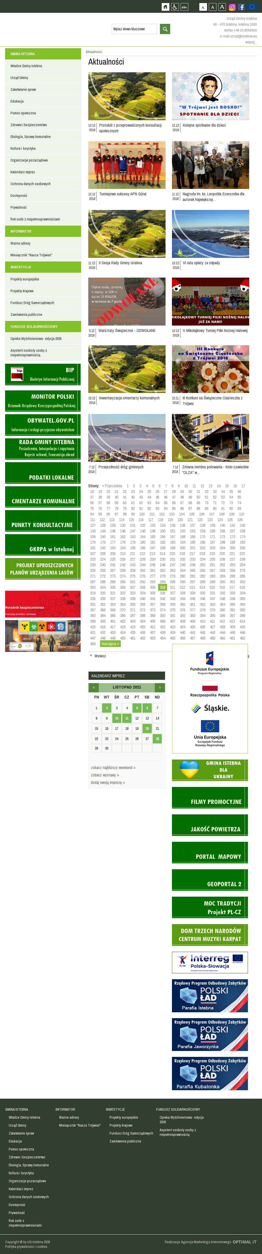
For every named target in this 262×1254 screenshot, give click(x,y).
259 (132, 570)
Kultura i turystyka (23, 148)
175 (92, 542)
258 (122, 570)
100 (142, 514)
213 (152, 553)
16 (235, 486)
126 (240, 519)
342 (162, 598)
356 (142, 604)
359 (172, 604)
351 (92, 604)
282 (202, 576)
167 (172, 536)
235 (212, 559)
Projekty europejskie (24, 279)
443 (212, 632)
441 (192, 632)
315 (212, 587)
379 (212, 610)
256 (102, 570)
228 (142, 559)
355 (132, 604)
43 (141, 497)
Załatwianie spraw (23, 89)
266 (202, 570)
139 (212, 525)
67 (182, 502)
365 (232, 604)
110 (241, 514)
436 (142, 632)
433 (112, 632)
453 (152, 638)
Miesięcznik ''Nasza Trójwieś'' (31, 255)
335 (92, 598)
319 (92, 593)
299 (212, 581)
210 (122, 553)
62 (141, 502)
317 (232, 587)
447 (92, 638)
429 (232, 627)
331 (212, 593)
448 (102, 638)
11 (194, 486)
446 (242, 632)
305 (112, 587)
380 (222, 610)
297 (192, 581)
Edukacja (17, 101)
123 (210, 519)
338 (122, 598)
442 (202, 632)
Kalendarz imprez (22, 172)
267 (212, 570)
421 (152, 627)
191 (92, 548)
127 (92, 525)
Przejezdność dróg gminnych (121, 467)
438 (162, 632)
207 (92, 553)
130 (122, 525)
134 (162, 525)
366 (242, 604)
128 (102, 525)
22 (124, 491)
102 (162, 514)
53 (223, 497)
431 (92, 632)
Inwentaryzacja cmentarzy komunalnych (129, 398)
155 (212, 531)
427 (212, 627)
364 (222, 604)
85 (174, 508)
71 (214, 502)
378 (202, 610)
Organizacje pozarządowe (29, 160)
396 (222, 615)
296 (182, 581)
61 (133, 502)
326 (162, 593)
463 (92, 643)
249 (192, 565)
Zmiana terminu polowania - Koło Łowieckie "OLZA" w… (215, 469)
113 (111, 519)
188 (222, 542)
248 (182, 565)
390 (162, 615)
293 (152, 581)
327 (172, 593)
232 (182, 559)
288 (102, 581)
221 (232, 553)
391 (172, 615)
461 (232, 638)
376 (182, 610)
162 (122, 536)
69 (198, 502)
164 (142, 536)
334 (242, 593)
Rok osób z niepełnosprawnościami (35, 219)
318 (242, 587)
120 (180, 519)
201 (192, 548)
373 (152, 610)
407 (172, 621)
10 (186, 486)
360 (182, 604)
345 (192, 598)
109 (231, 514)
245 (152, 565)
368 (102, 610)
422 (162, 627)
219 (212, 553)
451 (132, 638)
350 (242, 598)
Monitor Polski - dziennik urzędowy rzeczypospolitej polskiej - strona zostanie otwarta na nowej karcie (43, 401)
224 (102, 559)
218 (202, 553)
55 (239, 497)
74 (239, 502)
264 (182, 570)
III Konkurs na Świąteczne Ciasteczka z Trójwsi (213, 400)
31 (198, 491)
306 (122, 587)
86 (182, 508)
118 (160, 519)
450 (122, 638)
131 (132, 525)
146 (122, 531)
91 (223, 508)
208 (102, 553)
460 (222, 638)
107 (211, 514)
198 (162, 548)
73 (231, 502)
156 (222, 531)
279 (172, 576)
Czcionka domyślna (203, 7)
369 (112, 610)
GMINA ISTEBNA (22, 54)
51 (206, 497)
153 (192, 531)
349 (232, 598)
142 (242, 525)
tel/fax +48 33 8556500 (240, 30)
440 (182, 632)
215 (172, 553)
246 (162, 565)
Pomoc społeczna (23, 113)
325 (152, 593)
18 (92, 491)
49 (190, 497)
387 (132, 615)
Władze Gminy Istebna (26, 66)
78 (116, 508)
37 (92, 497)
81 (141, 508)
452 (142, 638)
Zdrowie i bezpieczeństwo (28, 125)
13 (210, 486)
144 (102, 531)
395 (212, 615)
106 (201, 514)
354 (122, 604)
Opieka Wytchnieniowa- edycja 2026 (35, 338)
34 (223, 491)
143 (92, 531)
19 (100, 491)
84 (165, 508)
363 (212, 604)
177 (112, 542)
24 (141, 491)
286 (242, 576)
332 (222, 593)
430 (242, 627)
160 (102, 536)
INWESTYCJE (20, 267)
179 (132, 542)
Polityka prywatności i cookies (26, 1246)
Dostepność (18, 195)
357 (152, 604)
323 (132, 593)
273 (112, 576)
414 (242, 621)
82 (149, 508)
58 (108, 502)
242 (122, 565)
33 (214, 491)
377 (192, 610)
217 (192, 553)
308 (142, 587)
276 (142, 576)
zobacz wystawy (105, 775)
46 (165, 497)
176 (102, 542)
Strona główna (165, 7)
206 (242, 548)
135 (172, 525)
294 (162, 581)
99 (133, 514)
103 (171, 514)
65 (165, 502)
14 (218, 486)
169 (192, 536)
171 (212, 536)
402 (122, 621)
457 (192, 638)
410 (202, 621)
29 (182, 491)
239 (92, 565)
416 (102, 627)
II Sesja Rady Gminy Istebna (120, 263)
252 (222, 565)
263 (172, 570)
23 (133, 491)
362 (202, 604)
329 (192, 593)
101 (152, 514)
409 (192, 621)
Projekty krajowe (22, 291)
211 (132, 553)
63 (149, 502)
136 (182, 525)
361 (192, 604)
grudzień (160, 687)
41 (124, 497)
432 (102, 632)
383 (92, 615)
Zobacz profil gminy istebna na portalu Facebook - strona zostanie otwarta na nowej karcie (241, 7)
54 (231, 497)
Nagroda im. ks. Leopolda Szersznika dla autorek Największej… (213, 196)
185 (192, 542)
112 (102, 519)
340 (142, 598)
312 (182, 587)
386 (122, 615)
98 (124, 514)
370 (122, 610)
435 (132, 632)
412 (222, 621)
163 (132, 536)
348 (222, 598)
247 (172, 565)
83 (157, 508)
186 (202, 542)
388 (142, 615)
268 (222, 570)
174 (242, 536)
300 (222, 581)
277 (152, 576)
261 (152, 570)
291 (132, 581)
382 (242, 610)
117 (150, 519)
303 (92, 587)
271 (92, 576)
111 (92, 519)
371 (132, 610)
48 (182, 497)
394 (202, 615)
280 (182, 576)
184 (182, 542)
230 (162, 559)
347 (212, 598)
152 (182, 531)
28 (174, 491)
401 (112, 621)
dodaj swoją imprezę (108, 782)
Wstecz (100, 656)
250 (202, 565)
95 (100, 514)
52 (214, 497)
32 (206, 491)
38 (100, 497)
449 (112, 638)
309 (152, 587)
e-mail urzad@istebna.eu (238, 36)
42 (133, 497)
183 (172, 542)
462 (242, 638)
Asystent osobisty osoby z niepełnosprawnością (28, 352)
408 (182, 621)
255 (92, 570)
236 (222, 559)
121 (190, 519)
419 (132, 627)
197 (152, 548)
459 (212, 638)
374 (162, 610)
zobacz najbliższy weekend (113, 767)
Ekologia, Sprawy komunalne (30, 136)
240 (102, 565)
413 (232, 621)
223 (92, 559)
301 (232, 581)
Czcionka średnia (212, 7)
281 (192, 576)
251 (212, 565)
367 (92, 610)
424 (182, 627)
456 (182, 638)
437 (152, 632)
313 (192, 587)
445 (232, 632)
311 (172, 587)
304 (102, 587)
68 (190, 502)
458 (202, 638)
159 (92, 536)
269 (232, 570)
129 (112, 525)
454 (162, 638)
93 (239, 508)
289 (112, 581)
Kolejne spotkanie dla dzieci (204, 125)
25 (149, 491)
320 (102, 593)
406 (162, 621)
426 (202, 627)
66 (174, 502)
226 (122, 559)
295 (172, 581)
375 (172, 610)
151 (172, 531)
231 (172, 559)
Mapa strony (184, 7)
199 (172, 548)
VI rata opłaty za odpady (201, 263)
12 (202, 486)
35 (231, 491)
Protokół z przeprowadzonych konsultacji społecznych (130, 128)
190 (242, 542)
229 (152, 559)
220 (222, 553)
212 (142, 553)
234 (202, 559)
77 (108, 508)
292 (142, 581)
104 (181, 514)
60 (124, 502)
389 (152, 615)
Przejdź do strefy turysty (257, 92)
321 (112, 593)
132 (142, 525)
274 (122, 576)
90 (214, 508)
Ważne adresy (20, 243)
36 (239, 491)
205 (232, 548)
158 (242, 531)
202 (202, 548)
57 (100, 502)
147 (132, 531)
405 (152, 621)
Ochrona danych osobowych (30, 183)
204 (222, 548)
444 (222, 632)
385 (112, 615)
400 (102, 621)
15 (226, 486)
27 (165, 491)
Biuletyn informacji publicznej (43, 374)
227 (132, 559)
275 (132, 576)
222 (242, 553)
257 (112, 570)
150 (162, 531)
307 (132, 587)
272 (102, 576)
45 (157, 497)
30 (190, 491)
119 (170, 519)
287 (92, 581)
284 (222, 576)
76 (100, 508)
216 (182, 553)
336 (102, 598)
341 (152, 598)
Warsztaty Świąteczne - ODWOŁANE (127, 330)
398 (242, 615)
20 (108, 491)
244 (142, 565)
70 (206, 502)
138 (202, 525)
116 (141, 519)
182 (162, 542)
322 (122, 593)
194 (122, 548)
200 (182, 548)
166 (162, 536)
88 (198, 508)
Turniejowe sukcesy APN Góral (122, 194)
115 (131, 519)
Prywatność (18, 207)
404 (142, 621)
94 (92, 514)
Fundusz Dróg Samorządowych (32, 302)
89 (206, 508)
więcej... (251, 42)
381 (232, 610)
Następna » (110, 643)
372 (142, 610)
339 (132, 598)
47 (174, 497)
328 (182, 593)
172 (222, 536)
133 (152, 525)
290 (122, 581)
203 (212, 548)
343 (172, 598)
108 (221, 514)
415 (92, 627)
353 (112, 604)
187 (212, 542)
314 (202, 587)
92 (231, 508)
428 (222, 627)
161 (112, 536)
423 (172, 627)
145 (112, 531)
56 (92, 502)
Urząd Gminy (19, 77)
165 (152, 536)
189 (232, 542)
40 (116, 497)
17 (243, 486)
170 (202, 536)
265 (192, 570)
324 (142, 593)
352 (102, 604)
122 (200, 519)
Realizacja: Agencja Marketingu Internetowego (198, 1242)
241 (112, 565)
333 (232, 593)
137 (192, 525)
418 (122, 627)
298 (202, 581)
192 (102, 548)
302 (242, 581)
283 (212, 576)
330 (202, 593)
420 (142, 627)
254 (242, 565)
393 (192, 615)
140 (222, 525)
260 (142, 570)
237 (232, 559)
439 (172, 632)
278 (162, 576)
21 (116, 491)
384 (102, 615)
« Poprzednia (112, 486)
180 (142, 542)
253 (232, 565)
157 (232, 531)
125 (230, 519)
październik (94, 687)
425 (192, 627)
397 (232, 615)
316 (222, 587)
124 (220, 519)
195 (132, 548)
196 (142, 548)
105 (191, 514)
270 (242, 570)
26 (157, 491)
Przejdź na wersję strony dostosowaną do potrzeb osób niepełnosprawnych (175, 7)
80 (133, 508)
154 (202, 531)
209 (112, 553)
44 (149, 497)
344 (182, 598)
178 (122, 542)
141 (232, 525)
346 (202, 598)
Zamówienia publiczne (26, 314)
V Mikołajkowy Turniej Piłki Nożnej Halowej (215, 330)
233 (192, 559)
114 (121, 519)
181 (152, 542)
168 (182, 536)
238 (242, 559)
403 (132, 621)
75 (92, 508)
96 (108, 514)
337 (112, 598)
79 (124, 508)
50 (198, 497)
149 (152, 531)
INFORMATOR (20, 231)
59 (116, 502)
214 (162, 553)
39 (108, 497)
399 (92, 621)
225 (112, 559)
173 (232, 536)
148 (142, 531)
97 (116, 514)
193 (112, 548)
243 (132, 565)
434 (122, 632)
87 (190, 508)
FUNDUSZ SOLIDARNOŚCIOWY (34, 326)
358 (162, 604)
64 (157, 502)
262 (162, 570)
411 (212, 621)
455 (172, 638)
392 (182, 615)
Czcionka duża (222, 7)
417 (112, 627)
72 (223, 502)
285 (232, 576)
